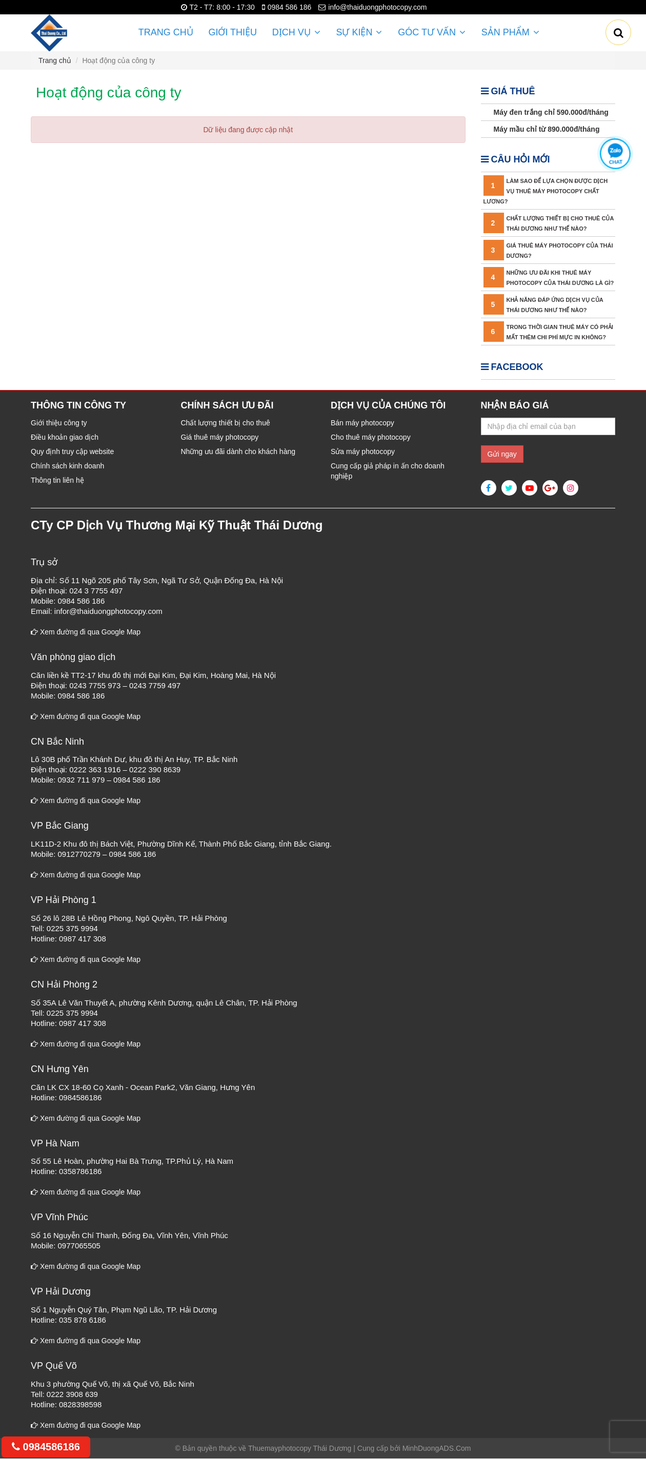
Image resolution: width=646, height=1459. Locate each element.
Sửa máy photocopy (363, 452)
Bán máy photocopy (362, 423)
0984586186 (46, 1446)
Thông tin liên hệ (57, 481)
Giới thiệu (233, 33)
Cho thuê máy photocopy (371, 438)
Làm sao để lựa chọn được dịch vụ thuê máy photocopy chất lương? (545, 191)
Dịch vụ (297, 33)
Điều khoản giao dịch (64, 438)
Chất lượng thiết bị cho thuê (225, 423)
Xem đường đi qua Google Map (85, 632)
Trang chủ (165, 33)
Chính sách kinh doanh (67, 466)
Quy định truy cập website (72, 452)
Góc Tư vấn (432, 33)
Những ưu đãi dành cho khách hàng (238, 452)
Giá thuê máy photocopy (220, 438)
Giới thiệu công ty (59, 423)
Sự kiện (359, 33)
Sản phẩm (509, 33)
